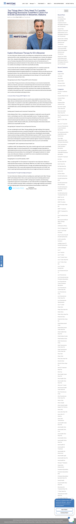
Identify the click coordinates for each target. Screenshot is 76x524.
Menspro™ (32, 3)
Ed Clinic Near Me (62, 161)
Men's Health (61, 402)
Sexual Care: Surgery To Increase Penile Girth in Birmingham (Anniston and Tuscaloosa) (62, 50)
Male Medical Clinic (62, 338)
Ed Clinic (60, 159)
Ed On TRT (60, 171)
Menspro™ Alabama (62, 462)
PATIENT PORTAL (70, 3)
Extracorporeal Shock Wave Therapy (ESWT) (63, 221)
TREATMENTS (41, 3)
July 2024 (60, 76)
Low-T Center (61, 304)
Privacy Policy (51, 522)
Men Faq (60, 371)
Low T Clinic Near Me (63, 259)
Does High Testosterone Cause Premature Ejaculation (63, 140)
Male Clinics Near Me (63, 314)
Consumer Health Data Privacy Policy (27, 522)
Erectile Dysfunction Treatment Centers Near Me (62, 188)
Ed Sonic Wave (61, 173)
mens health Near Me (63, 458)
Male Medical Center (63, 336)
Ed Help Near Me (62, 166)
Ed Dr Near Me (61, 164)
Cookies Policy (38, 522)
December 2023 (61, 85)
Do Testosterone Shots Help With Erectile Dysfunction (63, 134)
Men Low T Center (62, 385)
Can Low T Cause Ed (62, 123)
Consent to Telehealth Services (11, 522)
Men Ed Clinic (61, 361)
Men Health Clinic (62, 378)
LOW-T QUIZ (25, 3)
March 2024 (61, 80)
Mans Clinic (60, 356)
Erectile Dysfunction (62, 176)
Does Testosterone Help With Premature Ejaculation (63, 152)
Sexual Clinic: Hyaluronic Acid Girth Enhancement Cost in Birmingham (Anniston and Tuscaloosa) (63, 32)
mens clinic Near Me (62, 411)
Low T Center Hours (62, 257)
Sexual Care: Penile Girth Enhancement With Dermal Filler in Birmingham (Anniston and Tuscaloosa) (63, 60)
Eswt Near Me (61, 199)
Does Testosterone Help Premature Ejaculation (62, 146)
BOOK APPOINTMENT (59, 3)
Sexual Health (61, 480)
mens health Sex (61, 460)
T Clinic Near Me (62, 491)
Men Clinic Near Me (62, 358)
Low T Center (61, 254)
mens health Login (62, 455)
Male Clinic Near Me (62, 309)
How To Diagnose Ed (63, 228)
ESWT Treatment (62, 208)
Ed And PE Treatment (63, 156)
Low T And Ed (61, 252)
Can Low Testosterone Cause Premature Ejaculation (63, 127)
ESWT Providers (62, 202)
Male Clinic (60, 307)
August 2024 (61, 73)
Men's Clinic (60, 400)
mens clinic (60, 409)
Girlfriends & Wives (62, 225)
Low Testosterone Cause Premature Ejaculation (62, 283)
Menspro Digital (12, 17)
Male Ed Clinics (61, 316)
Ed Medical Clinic (62, 168)
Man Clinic (60, 353)
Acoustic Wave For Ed (63, 95)
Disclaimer (44, 522)
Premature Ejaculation (63, 469)
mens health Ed (61, 444)
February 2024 (61, 83)
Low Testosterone (26, 17)
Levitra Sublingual (62, 247)
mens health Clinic (62, 427)
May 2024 (60, 78)
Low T (59, 250)
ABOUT (49, 3)
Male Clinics (61, 311)
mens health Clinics (62, 438)
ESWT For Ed (61, 197)
